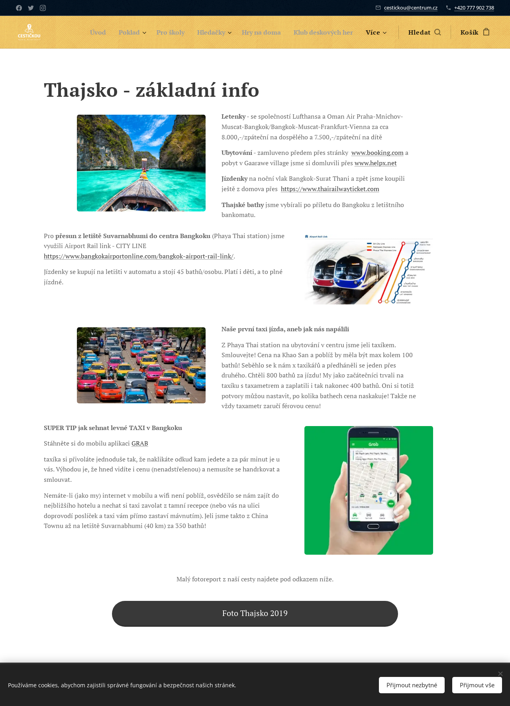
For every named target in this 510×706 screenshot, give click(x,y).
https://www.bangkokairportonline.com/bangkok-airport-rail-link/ (138, 256)
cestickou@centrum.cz (410, 7)
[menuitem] (83, 32)
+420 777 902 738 (474, 7)
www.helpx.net (376, 162)
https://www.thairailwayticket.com (330, 188)
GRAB (139, 443)
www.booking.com (377, 152)
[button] (424, 32)
